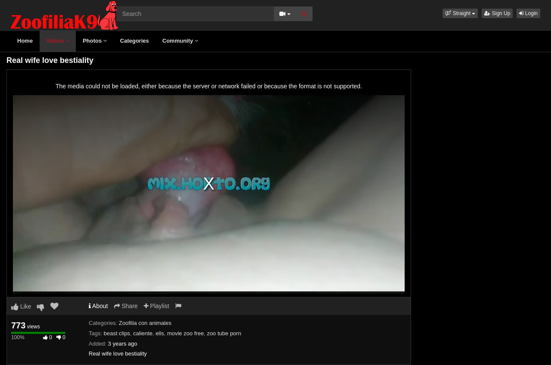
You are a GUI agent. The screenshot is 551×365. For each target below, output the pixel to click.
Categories (134, 40)
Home (25, 40)
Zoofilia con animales (145, 323)
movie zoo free (185, 333)
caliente (142, 333)
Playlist (156, 306)
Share (126, 306)
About (98, 306)
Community (180, 40)
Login (528, 13)
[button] (460, 13)
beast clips (117, 333)
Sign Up (497, 13)
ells (159, 333)
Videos (57, 40)
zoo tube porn (224, 333)
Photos (95, 40)
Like (21, 306)
